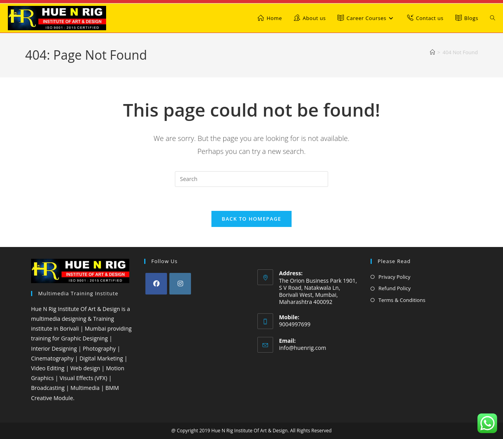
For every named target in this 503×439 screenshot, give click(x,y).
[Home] (432, 52)
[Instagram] (180, 283)
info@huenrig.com (302, 347)
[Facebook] (156, 283)
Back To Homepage (251, 218)
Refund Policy (394, 288)
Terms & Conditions (401, 300)
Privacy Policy (394, 276)
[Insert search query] (251, 179)
